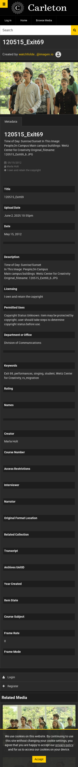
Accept (39, 759)
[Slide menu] (4, 4)
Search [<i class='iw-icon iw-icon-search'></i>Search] (74, 30)
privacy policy (64, 745)
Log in (8, 20)
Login (8, 677)
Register (10, 686)
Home (23, 20)
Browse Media (44, 20)
